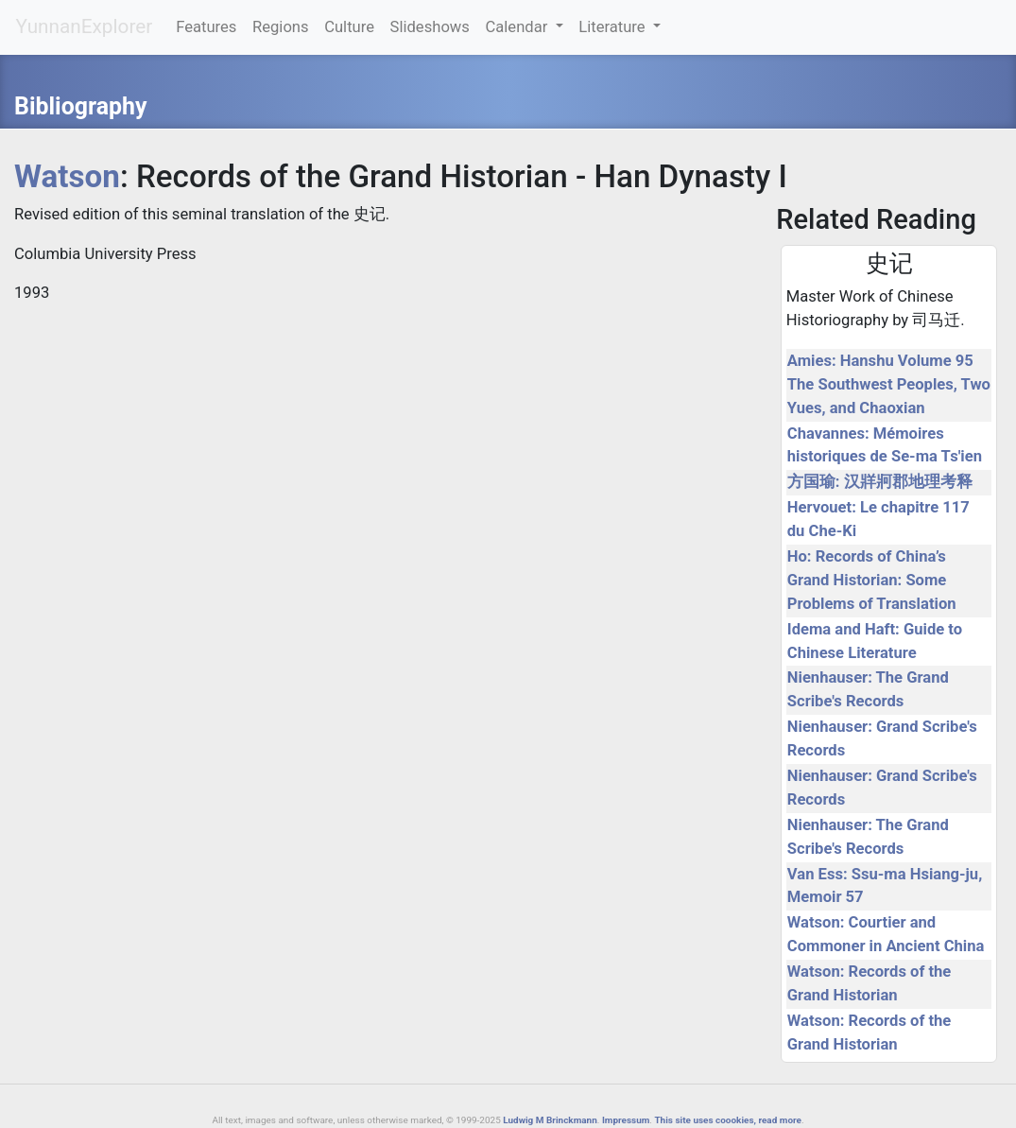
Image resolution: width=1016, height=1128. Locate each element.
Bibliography (80, 106)
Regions (280, 27)
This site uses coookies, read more (727, 1120)
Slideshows (430, 27)
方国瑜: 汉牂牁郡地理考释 (880, 482)
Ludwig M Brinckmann (550, 1120)
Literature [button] (613, 27)
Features (206, 27)
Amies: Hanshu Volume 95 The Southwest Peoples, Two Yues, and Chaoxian (888, 384)
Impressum (625, 1120)
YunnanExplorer (84, 26)
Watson (67, 176)
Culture (349, 27)
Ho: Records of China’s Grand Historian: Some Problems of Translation (871, 580)
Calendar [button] (518, 27)
